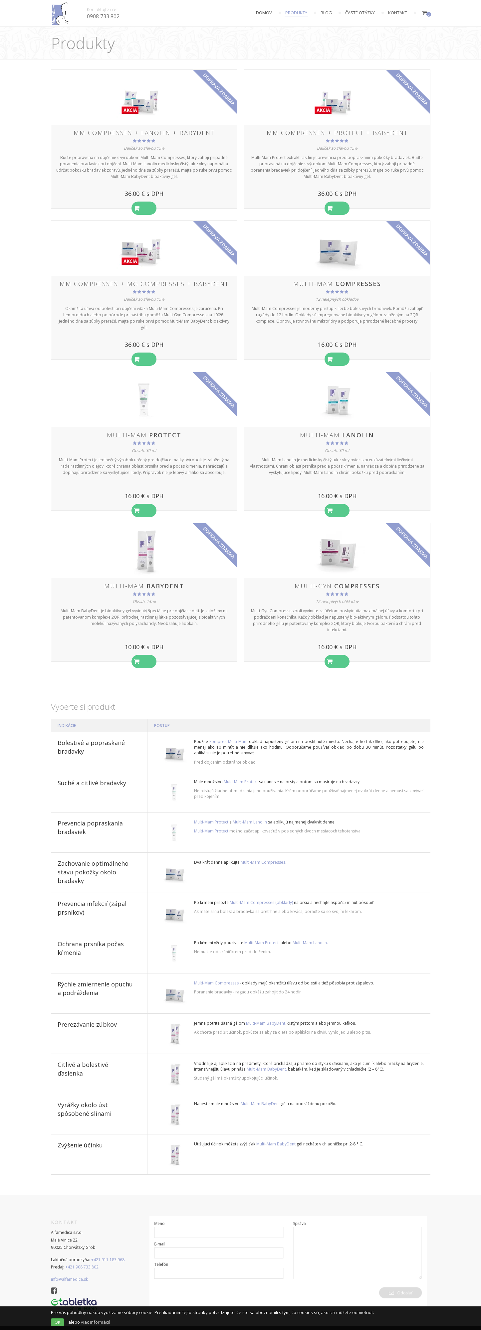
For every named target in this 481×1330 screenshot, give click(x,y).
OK (57, 1322)
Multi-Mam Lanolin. (310, 934)
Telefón (168, 1255)
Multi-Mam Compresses (216, 974)
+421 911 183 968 (107, 1251)
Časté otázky (360, 13)
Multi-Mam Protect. (262, 934)
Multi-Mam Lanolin (250, 813)
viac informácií (95, 1322)
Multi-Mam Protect (241, 773)
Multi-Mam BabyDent (260, 1095)
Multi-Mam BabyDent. (266, 1014)
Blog (326, 13)
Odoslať (393, 1282)
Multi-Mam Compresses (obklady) (261, 894)
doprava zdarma (219, 89)
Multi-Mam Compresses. (263, 853)
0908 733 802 (103, 16)
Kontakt (397, 13)
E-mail (167, 1236)
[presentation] (208, 1289)
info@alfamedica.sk (69, 1270)
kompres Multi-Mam (228, 733)
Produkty (296, 13)
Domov (264, 13)
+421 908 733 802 (82, 1258)
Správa (299, 1217)
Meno (167, 1217)
